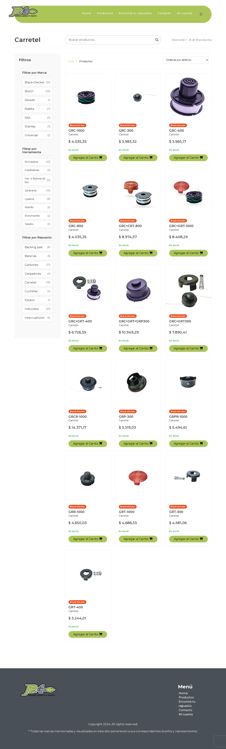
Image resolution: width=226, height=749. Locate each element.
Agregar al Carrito (87, 157)
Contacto (164, 13)
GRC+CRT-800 (130, 226)
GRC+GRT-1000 (181, 226)
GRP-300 (126, 416)
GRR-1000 (76, 512)
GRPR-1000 (178, 416)
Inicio (71, 61)
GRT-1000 (126, 512)
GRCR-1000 (78, 416)
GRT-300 (176, 512)
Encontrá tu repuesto (135, 13)
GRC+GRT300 (180, 321)
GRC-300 (126, 130)
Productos (105, 13)
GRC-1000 (76, 130)
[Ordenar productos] (186, 60)
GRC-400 (176, 130)
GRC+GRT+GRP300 (134, 321)
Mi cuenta (184, 13)
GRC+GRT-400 (80, 321)
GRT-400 (76, 607)
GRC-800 (76, 226)
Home (86, 13)
